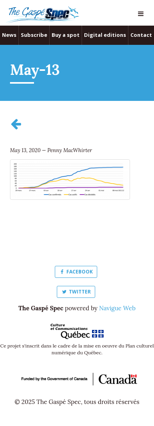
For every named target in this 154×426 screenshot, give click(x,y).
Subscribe (34, 34)
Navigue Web (117, 308)
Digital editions (105, 34)
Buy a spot (66, 34)
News (9, 34)
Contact (141, 34)
